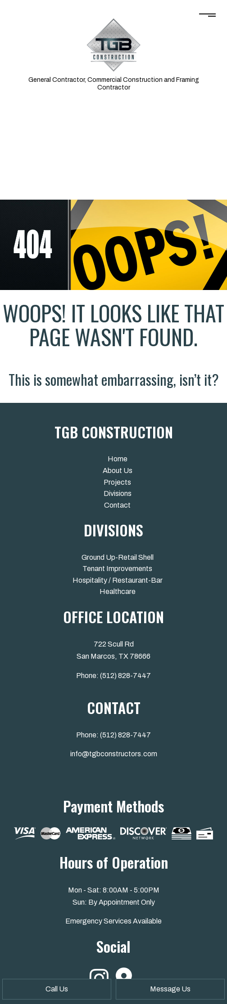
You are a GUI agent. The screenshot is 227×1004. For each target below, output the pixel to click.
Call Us (56, 989)
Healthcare (118, 591)
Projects (117, 482)
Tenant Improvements (117, 568)
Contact (117, 505)
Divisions (118, 493)
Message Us (170, 989)
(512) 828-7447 (125, 675)
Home (117, 459)
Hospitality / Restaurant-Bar (118, 580)
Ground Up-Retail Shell (118, 557)
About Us (117, 470)
